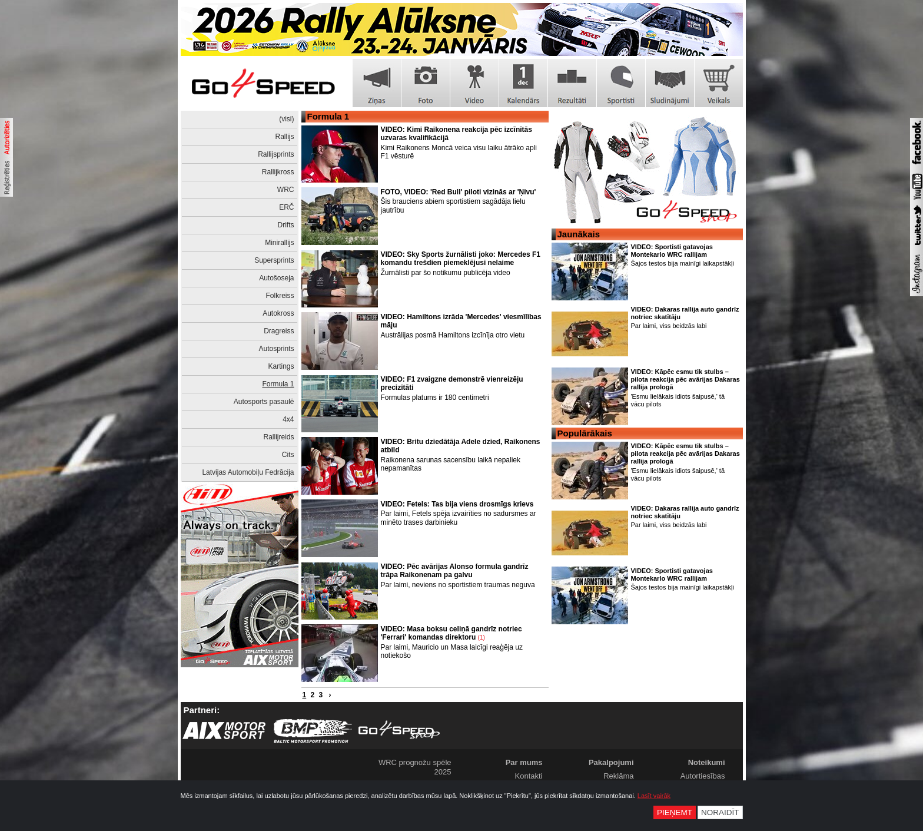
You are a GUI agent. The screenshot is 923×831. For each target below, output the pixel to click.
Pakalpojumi (611, 762)
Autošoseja (276, 278)
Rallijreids (278, 437)
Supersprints (274, 260)
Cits (288, 455)
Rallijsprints (276, 154)
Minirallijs (279, 243)
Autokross (278, 313)
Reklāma (618, 776)
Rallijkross (278, 172)
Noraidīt (720, 812)
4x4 (288, 419)
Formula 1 (278, 384)
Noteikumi (706, 762)
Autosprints (276, 349)
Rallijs (284, 137)
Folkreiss (279, 296)
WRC (285, 190)
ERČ (286, 207)
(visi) (286, 119)
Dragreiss (279, 331)
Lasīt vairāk (654, 795)
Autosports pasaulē (264, 402)
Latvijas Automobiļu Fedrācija (248, 472)
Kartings (281, 366)
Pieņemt (674, 812)
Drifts (286, 225)
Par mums (524, 762)
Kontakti (529, 776)
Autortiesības (702, 776)
